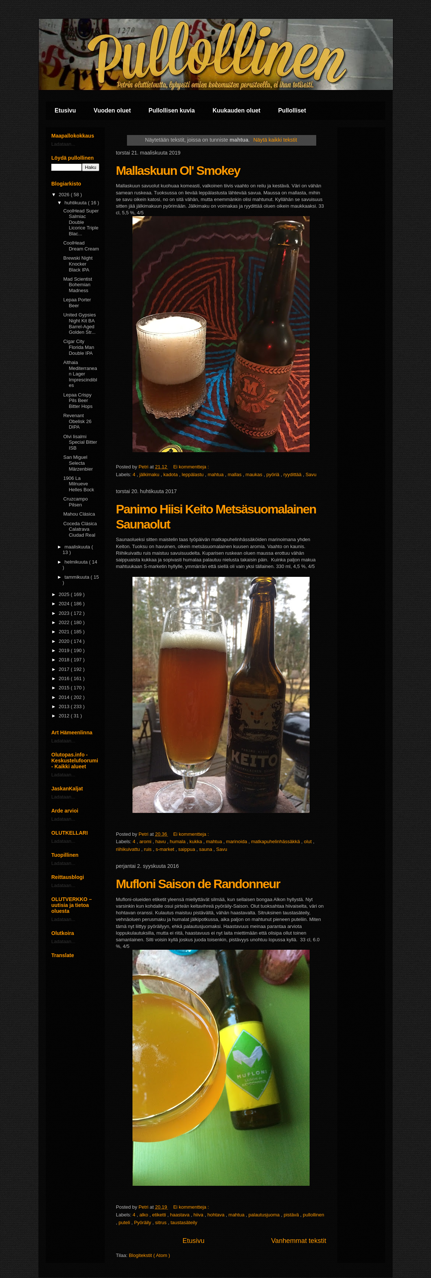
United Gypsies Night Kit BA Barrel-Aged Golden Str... (79, 323)
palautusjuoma (264, 1215)
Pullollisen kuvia (172, 110)
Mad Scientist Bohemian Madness (77, 284)
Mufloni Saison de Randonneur (198, 884)
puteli (124, 1222)
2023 (65, 613)
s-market (166, 849)
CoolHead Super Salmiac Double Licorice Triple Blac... (81, 222)
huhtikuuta (76, 202)
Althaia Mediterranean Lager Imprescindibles (80, 374)
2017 (65, 669)
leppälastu (193, 474)
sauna (206, 849)
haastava (180, 1215)
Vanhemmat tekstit (298, 1240)
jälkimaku (150, 474)
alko (144, 1215)
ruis (148, 849)
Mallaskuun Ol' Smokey (178, 170)
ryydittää (293, 474)
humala (178, 841)
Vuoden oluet (112, 110)
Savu (311, 474)
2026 (65, 194)
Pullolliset (292, 110)
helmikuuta (77, 562)
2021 (65, 631)
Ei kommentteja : (191, 467)
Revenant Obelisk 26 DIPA (77, 421)
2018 (65, 659)
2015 (65, 687)
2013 (65, 706)
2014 (65, 697)
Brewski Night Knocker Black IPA (77, 263)
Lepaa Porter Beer (77, 302)
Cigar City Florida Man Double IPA (78, 347)
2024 (65, 603)
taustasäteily (183, 1222)
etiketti (159, 1215)
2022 (65, 622)
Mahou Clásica (79, 514)
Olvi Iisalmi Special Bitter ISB (80, 442)
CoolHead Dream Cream (81, 246)
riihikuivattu (128, 849)
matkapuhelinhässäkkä (276, 841)
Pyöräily (143, 1222)
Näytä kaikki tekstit (275, 140)
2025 (65, 594)
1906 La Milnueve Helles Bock (78, 483)
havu (161, 841)
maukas (254, 474)
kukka (197, 841)
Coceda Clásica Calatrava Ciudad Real (80, 529)
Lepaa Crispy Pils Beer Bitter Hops (77, 400)
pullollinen (313, 1215)
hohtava (216, 1215)
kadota (171, 474)
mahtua (216, 474)
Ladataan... (63, 144)
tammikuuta (78, 577)
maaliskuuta (78, 547)
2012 (65, 715)
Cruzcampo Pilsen (75, 502)
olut (308, 841)
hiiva (198, 1215)
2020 (65, 641)
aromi (146, 841)
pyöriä (273, 474)
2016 (65, 678)
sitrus (161, 1222)
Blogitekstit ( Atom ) (149, 1255)
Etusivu (65, 110)
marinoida (237, 841)
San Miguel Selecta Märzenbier (78, 462)
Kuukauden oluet (237, 110)
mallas (235, 474)
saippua (187, 849)
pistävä (292, 1215)
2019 (65, 650)
